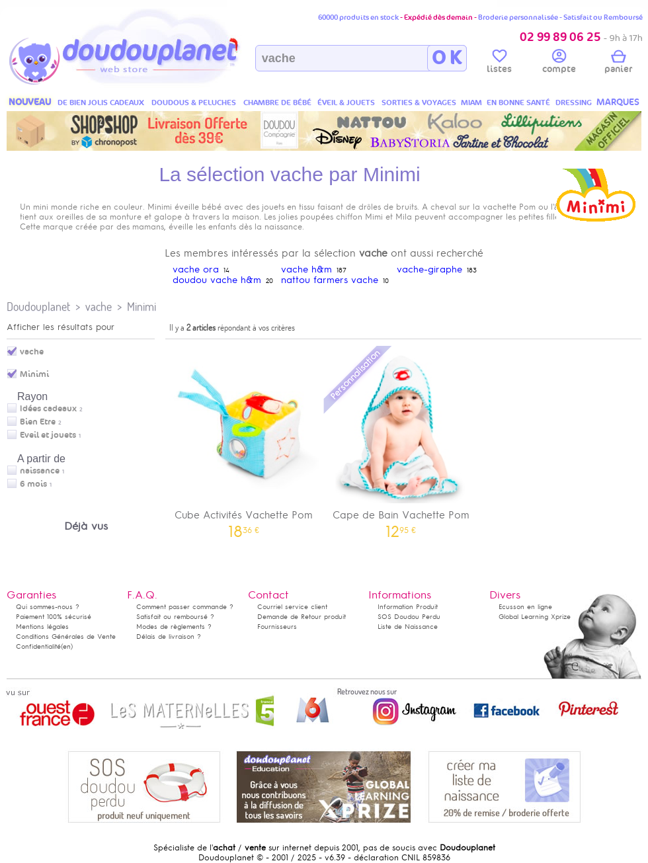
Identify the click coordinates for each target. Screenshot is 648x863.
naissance (40, 471)
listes (499, 63)
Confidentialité (38, 646)
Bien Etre (38, 422)
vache (98, 306)
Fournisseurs (277, 626)
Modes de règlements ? (174, 626)
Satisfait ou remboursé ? (175, 616)
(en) (67, 646)
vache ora (196, 269)
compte (559, 63)
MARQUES (617, 102)
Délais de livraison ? (168, 636)
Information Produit (408, 606)
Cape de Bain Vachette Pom (401, 440)
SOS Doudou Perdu (409, 616)
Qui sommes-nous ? (47, 606)
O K (447, 58)
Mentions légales (42, 626)
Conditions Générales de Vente (66, 636)
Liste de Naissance (408, 626)
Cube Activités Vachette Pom (244, 440)
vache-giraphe (429, 269)
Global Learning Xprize (535, 616)
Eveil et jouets (48, 435)
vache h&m (306, 269)
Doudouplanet (38, 306)
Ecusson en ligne (525, 606)
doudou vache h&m (217, 280)
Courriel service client (292, 606)
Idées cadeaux (48, 408)
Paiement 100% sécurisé (53, 616)
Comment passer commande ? (184, 606)
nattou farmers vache (329, 280)
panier (618, 63)
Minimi (141, 306)
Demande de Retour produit (301, 616)
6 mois (33, 484)
